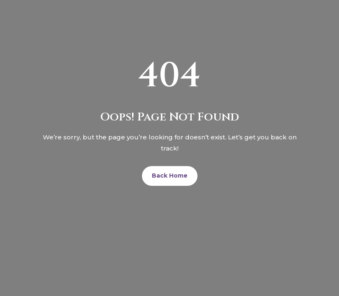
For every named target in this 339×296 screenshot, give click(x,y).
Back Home (170, 175)
